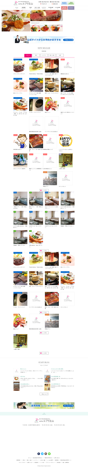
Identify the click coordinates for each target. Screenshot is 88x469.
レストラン (44, 55)
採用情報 (56, 460)
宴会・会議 (52, 55)
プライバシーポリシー (50, 462)
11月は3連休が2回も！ (25, 383)
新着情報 (18, 460)
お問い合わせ (57, 457)
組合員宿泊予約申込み (37, 457)
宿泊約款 (59, 462)
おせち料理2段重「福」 (56, 376)
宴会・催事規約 (66, 462)
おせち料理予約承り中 (55, 383)
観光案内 (36, 462)
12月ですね (22, 376)
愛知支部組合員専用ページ (65, 460)
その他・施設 (42, 460)
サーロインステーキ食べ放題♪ (57, 368)
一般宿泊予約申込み (48, 457)
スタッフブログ (22, 462)
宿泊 (36, 55)
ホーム (29, 457)
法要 (60, 55)
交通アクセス (30, 462)
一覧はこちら (44, 394)
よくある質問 (50, 460)
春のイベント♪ (23, 368)
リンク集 (42, 462)
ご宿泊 (23, 460)
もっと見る (43, 190)
